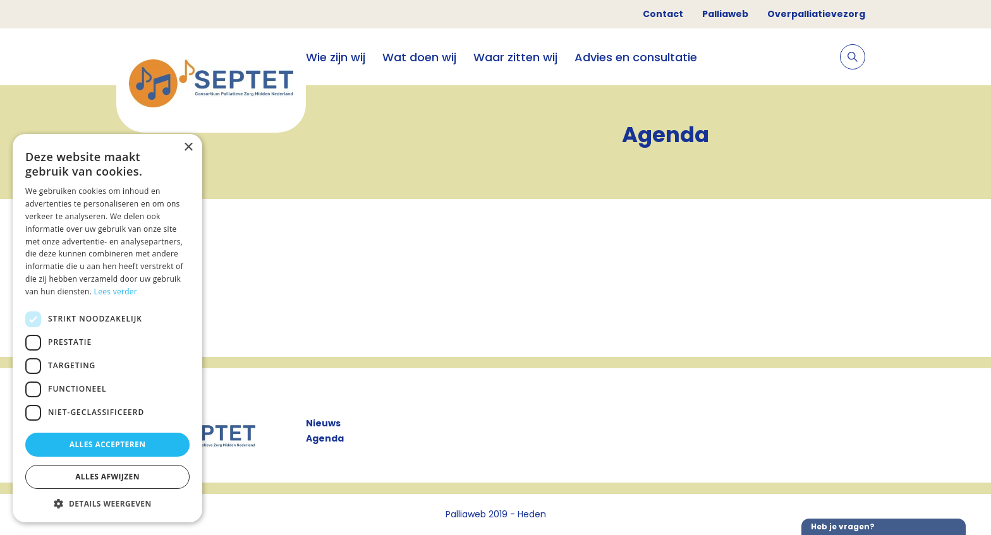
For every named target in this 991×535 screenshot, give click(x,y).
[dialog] (107, 328)
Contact (663, 14)
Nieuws (323, 423)
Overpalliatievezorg (816, 14)
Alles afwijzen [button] (107, 476)
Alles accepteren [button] (108, 444)
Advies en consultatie (636, 57)
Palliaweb (725, 14)
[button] (107, 503)
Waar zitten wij (515, 57)
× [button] (188, 147)
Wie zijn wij (335, 57)
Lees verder (116, 291)
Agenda (325, 438)
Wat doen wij (419, 57)
